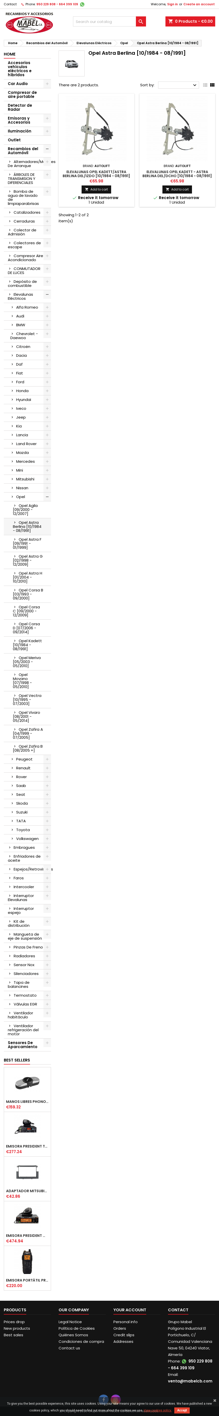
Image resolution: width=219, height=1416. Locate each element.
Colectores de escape (24, 245)
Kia (19, 426)
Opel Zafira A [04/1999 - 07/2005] (28, 733)
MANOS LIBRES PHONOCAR (27, 1102)
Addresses (123, 1341)
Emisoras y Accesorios (19, 120)
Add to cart (96, 189)
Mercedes (25, 461)
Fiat (19, 373)
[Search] (109, 21)
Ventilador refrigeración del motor (23, 1030)
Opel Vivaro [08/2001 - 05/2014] (26, 716)
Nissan (22, 488)
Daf (19, 364)
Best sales (13, 1335)
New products (17, 1328)
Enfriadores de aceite (24, 858)
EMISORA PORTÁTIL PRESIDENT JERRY (27, 1280)
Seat (20, 794)
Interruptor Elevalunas (21, 897)
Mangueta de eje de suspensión (25, 936)
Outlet (14, 140)
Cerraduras (24, 221)
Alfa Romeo (27, 307)
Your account (129, 1310)
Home (9, 54)
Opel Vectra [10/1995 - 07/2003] (27, 699)
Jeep (21, 417)
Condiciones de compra (81, 1341)
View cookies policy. (158, 1410)
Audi (20, 316)
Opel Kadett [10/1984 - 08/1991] (27, 644)
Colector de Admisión (22, 232)
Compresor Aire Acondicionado (25, 257)
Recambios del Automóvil (23, 150)
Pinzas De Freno (28, 947)
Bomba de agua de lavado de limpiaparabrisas (23, 197)
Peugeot (24, 759)
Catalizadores (27, 212)
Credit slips (123, 1335)
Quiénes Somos (73, 1335)
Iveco (21, 408)
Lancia (22, 435)
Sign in (172, 4)
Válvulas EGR (25, 1004)
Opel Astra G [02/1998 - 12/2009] (28, 560)
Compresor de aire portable (22, 94)
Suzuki (22, 812)
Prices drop (14, 1321)
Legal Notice (70, 1321)
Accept (182, 1410)
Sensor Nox (24, 964)
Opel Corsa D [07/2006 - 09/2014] (26, 628)
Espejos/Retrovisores (32, 869)
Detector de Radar (20, 107)
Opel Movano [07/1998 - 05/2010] (22, 680)
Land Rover (26, 443)
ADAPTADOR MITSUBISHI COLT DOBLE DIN (27, 1191)
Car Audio (18, 83)
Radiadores (24, 956)
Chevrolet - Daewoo (24, 335)
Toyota (23, 829)
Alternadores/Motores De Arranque (29, 163)
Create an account (199, 4)
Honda (22, 390)
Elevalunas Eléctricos (20, 296)
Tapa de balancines (19, 984)
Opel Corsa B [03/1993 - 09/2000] (28, 594)
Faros (19, 878)
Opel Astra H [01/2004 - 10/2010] (27, 577)
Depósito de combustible (22, 283)
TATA (21, 821)
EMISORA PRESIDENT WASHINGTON (27, 1236)
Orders (119, 1328)
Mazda (22, 452)
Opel (20, 496)
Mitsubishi (25, 479)
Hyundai (23, 399)
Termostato (25, 995)
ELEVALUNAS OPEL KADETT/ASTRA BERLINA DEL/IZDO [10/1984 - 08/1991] (96, 173)
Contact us (69, 1348)
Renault (23, 768)
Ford (20, 382)
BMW (20, 325)
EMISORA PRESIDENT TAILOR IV (27, 1146)
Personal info (125, 1321)
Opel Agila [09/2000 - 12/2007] (25, 509)
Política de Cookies (77, 1328)
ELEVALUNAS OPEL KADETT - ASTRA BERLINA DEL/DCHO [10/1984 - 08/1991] (177, 173)
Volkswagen (27, 838)
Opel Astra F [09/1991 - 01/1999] (27, 543)
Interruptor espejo (21, 910)
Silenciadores (26, 973)
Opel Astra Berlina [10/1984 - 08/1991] (27, 526)
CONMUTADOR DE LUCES (24, 270)
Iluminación (19, 131)
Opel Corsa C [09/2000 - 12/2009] (26, 611)
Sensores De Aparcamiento (22, 1044)
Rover (21, 776)
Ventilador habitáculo (20, 1015)
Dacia (21, 355)
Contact (10, 4)
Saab (21, 785)
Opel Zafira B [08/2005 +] (28, 748)
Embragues (24, 847)
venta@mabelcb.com (190, 1381)
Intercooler (24, 886)
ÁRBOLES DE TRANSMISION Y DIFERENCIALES (21, 178)
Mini (19, 470)
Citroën (23, 346)
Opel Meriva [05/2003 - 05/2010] (27, 661)
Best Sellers (17, 1060)
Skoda (22, 803)
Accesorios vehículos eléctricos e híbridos (20, 68)
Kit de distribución (19, 923)
